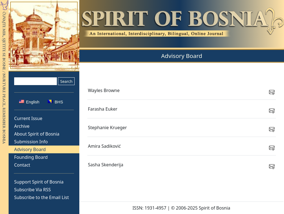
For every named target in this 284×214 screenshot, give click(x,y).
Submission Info (31, 142)
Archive (21, 126)
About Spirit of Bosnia (36, 134)
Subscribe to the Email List (41, 197)
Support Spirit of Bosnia (39, 182)
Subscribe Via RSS (32, 190)
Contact (22, 165)
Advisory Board (30, 149)
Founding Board (31, 157)
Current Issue (28, 118)
